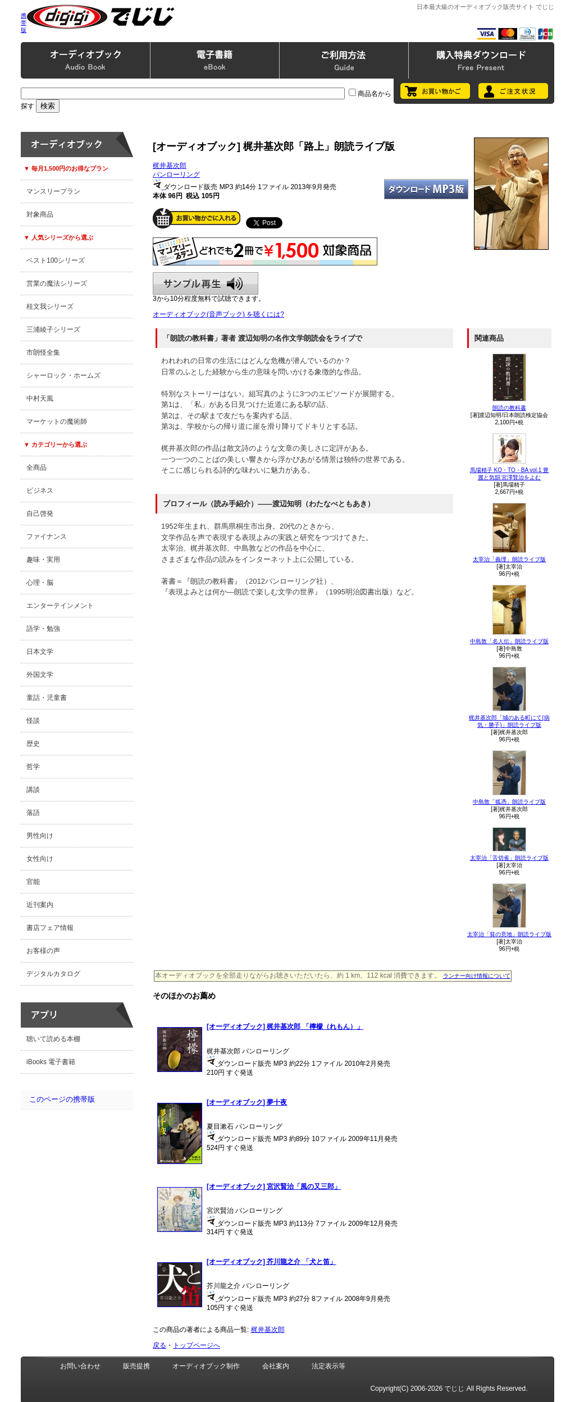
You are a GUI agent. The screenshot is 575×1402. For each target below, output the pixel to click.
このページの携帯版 (62, 1099)
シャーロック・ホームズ (63, 375)
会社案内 (275, 1366)
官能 (33, 882)
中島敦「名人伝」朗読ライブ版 (509, 641)
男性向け (39, 836)
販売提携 (136, 1366)
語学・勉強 (43, 629)
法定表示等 (328, 1366)
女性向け (39, 859)
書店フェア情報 (50, 928)
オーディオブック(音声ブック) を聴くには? (218, 314)
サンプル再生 (205, 283)
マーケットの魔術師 (56, 421)
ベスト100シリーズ (55, 260)
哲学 (33, 767)
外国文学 (39, 675)
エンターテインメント (60, 606)
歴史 (33, 744)
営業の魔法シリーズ (56, 283)
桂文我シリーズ (50, 306)
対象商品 (39, 214)
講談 (33, 790)
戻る (159, 1345)
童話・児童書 (46, 698)
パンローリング (176, 174)
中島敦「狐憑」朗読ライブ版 (509, 802)
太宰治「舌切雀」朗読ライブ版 (509, 858)
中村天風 (39, 398)
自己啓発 (39, 513)
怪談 (33, 721)
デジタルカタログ (53, 974)
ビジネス (39, 490)
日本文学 (39, 652)
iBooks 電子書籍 (50, 1062)
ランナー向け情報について (476, 976)
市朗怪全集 (43, 352)
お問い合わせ (80, 1366)
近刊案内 (39, 905)
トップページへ (196, 1345)
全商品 (36, 467)
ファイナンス (46, 536)
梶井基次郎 (169, 165)
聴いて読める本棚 (53, 1039)
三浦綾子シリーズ (53, 329)
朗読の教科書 (509, 408)
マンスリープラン (53, 191)
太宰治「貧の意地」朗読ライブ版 (509, 934)
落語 (33, 813)
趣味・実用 (43, 559)
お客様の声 (43, 951)
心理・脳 (39, 583)
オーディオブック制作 (206, 1366)
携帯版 (23, 22)
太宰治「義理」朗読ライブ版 (509, 559)
